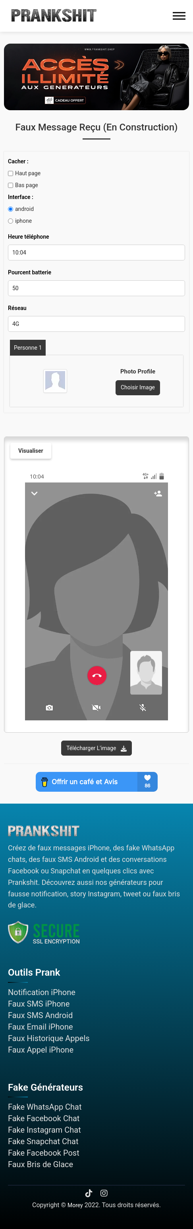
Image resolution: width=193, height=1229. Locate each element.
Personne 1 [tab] (28, 348)
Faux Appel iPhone (40, 1050)
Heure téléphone (28, 237)
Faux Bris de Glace (40, 1164)
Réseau (17, 308)
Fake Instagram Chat (44, 1130)
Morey (75, 1205)
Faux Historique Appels (49, 1038)
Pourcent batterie (29, 272)
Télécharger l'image (96, 748)
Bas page (23, 185)
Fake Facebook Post (43, 1153)
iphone (20, 221)
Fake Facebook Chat (43, 1118)
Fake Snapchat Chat (43, 1141)
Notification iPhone (41, 992)
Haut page (24, 173)
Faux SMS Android (40, 1015)
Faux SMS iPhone (38, 1004)
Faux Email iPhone (40, 1027)
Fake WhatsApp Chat (45, 1107)
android (21, 209)
